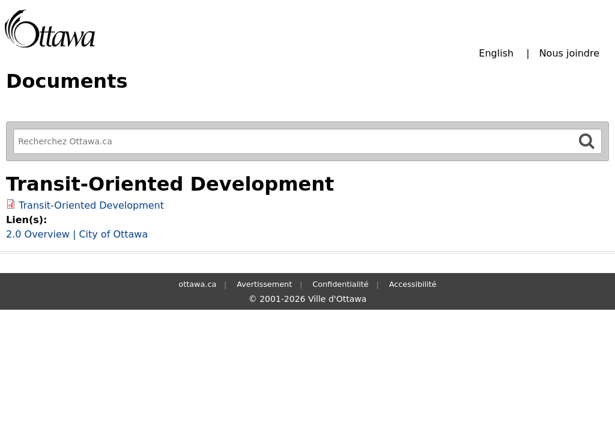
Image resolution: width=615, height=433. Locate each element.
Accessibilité (413, 284)
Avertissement (264, 284)
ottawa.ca (197, 284)
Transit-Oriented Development (91, 205)
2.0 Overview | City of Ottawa (77, 234)
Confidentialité (340, 284)
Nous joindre (569, 53)
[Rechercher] (587, 141)
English (496, 53)
